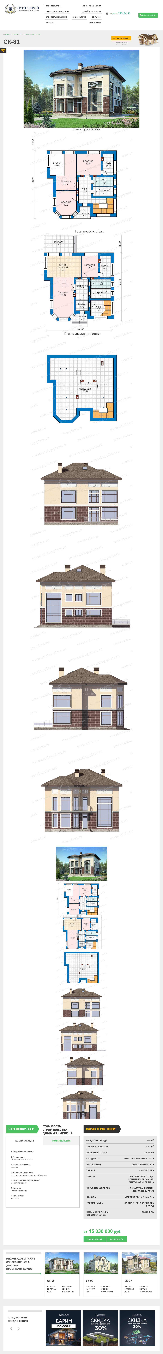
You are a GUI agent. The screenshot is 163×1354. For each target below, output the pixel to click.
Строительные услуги (56, 17)
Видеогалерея (79, 17)
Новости (50, 23)
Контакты (96, 17)
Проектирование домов (57, 11)
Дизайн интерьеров (91, 11)
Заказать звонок (148, 15)
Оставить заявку (121, 38)
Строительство (53, 6)
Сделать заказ (94, 1239)
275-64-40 (120, 13)
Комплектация (24, 1140)
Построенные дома (92, 6)
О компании (95, 23)
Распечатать (116, 1239)
